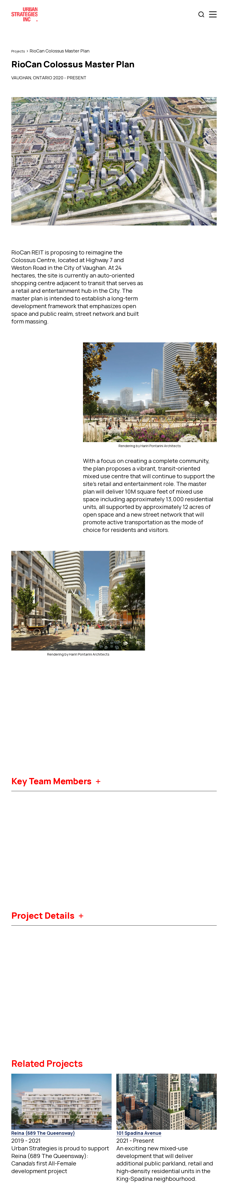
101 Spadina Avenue (139, 1133)
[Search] (201, 14)
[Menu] (213, 14)
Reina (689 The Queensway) (44, 1133)
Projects (20, 51)
